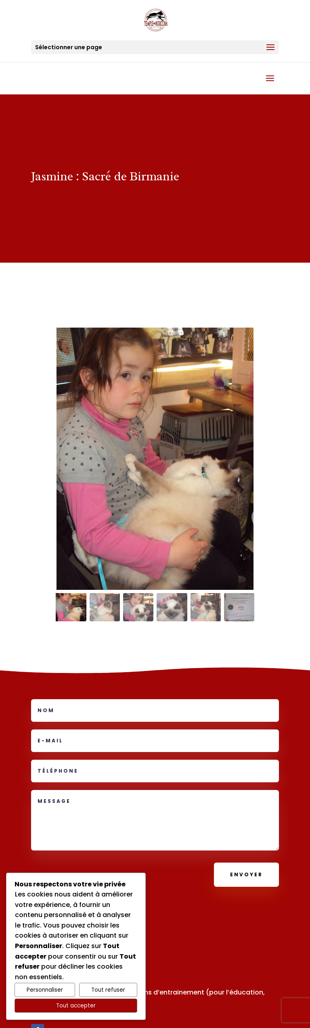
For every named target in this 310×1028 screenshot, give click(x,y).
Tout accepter (76, 1005)
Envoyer (246, 874)
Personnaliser (45, 990)
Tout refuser (108, 990)
